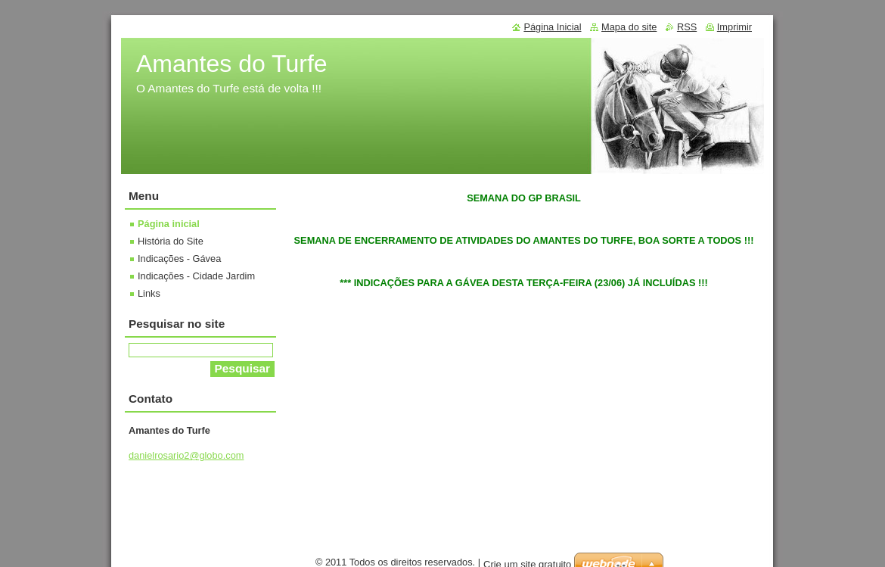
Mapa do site (629, 27)
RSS (687, 27)
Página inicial (169, 223)
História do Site (170, 241)
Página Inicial (552, 27)
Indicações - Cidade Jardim (196, 276)
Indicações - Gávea (179, 258)
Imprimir (734, 27)
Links (149, 293)
